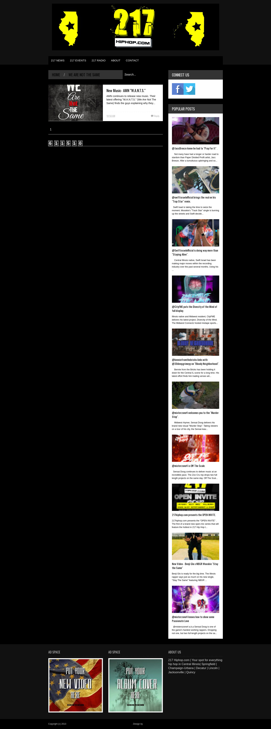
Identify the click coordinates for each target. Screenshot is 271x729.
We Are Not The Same (84, 74)
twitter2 (189, 89)
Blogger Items (150, 724)
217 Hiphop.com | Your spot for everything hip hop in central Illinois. (99, 724)
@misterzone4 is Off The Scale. (188, 466)
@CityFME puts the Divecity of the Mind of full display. (194, 309)
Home (56, 74)
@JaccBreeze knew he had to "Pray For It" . (194, 148)
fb (178, 89)
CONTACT (132, 60)
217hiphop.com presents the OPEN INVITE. (194, 515)
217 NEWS (58, 60)
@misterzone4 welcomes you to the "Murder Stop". (195, 415)
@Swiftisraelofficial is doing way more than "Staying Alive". (195, 252)
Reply (156, 116)
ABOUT (116, 60)
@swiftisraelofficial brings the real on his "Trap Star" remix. (194, 199)
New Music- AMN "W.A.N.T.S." (126, 90)
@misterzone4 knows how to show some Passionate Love (193, 619)
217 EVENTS (78, 60)
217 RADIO (99, 60)
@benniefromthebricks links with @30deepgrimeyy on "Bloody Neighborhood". (195, 362)
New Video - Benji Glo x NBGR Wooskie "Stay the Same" (195, 566)
